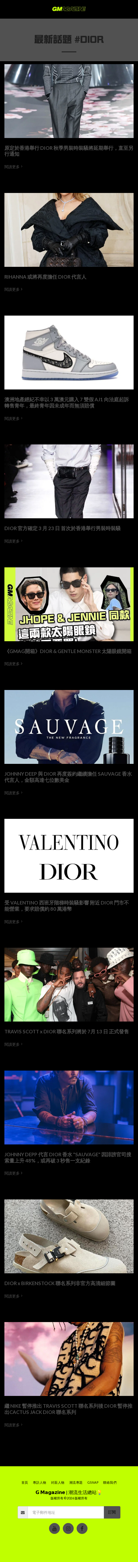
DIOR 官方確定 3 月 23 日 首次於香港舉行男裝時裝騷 (62, 528)
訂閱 (112, 1512)
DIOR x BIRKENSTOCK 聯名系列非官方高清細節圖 (59, 1283)
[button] (6, 9)
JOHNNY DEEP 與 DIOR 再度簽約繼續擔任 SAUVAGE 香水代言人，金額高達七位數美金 (68, 777)
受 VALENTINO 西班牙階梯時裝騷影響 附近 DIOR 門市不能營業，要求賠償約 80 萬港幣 (66, 906)
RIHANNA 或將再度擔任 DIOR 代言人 (45, 277)
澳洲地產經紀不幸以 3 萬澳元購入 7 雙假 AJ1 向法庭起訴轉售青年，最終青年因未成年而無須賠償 (66, 403)
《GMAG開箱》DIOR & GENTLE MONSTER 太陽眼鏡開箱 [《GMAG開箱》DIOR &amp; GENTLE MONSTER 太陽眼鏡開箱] (68, 651)
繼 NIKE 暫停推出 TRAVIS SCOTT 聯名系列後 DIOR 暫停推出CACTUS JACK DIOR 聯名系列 (68, 1409)
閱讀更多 (13, 166)
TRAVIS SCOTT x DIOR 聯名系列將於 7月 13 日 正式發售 (66, 1032)
